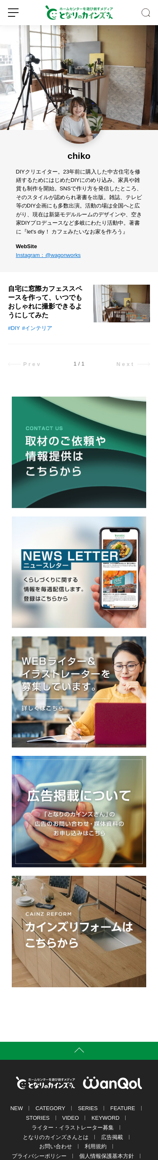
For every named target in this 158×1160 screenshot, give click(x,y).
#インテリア (37, 328)
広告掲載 (112, 1137)
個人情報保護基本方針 (106, 1156)
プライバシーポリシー (39, 1156)
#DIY (14, 328)
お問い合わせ (55, 1146)
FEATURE (122, 1108)
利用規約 (96, 1146)
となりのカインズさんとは (55, 1137)
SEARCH (146, 12)
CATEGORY (50, 1108)
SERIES (88, 1108)
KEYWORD (105, 1118)
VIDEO (70, 1118)
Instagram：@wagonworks (48, 255)
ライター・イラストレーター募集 (73, 1127)
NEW (16, 1108)
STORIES (38, 1118)
